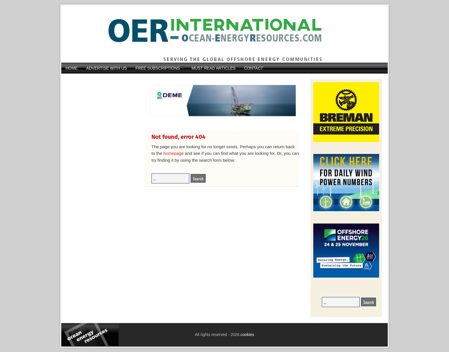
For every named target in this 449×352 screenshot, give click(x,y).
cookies (246, 334)
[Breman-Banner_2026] (346, 141)
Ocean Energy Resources (220, 34)
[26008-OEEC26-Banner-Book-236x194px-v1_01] (346, 276)
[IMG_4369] (221, 120)
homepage (174, 153)
